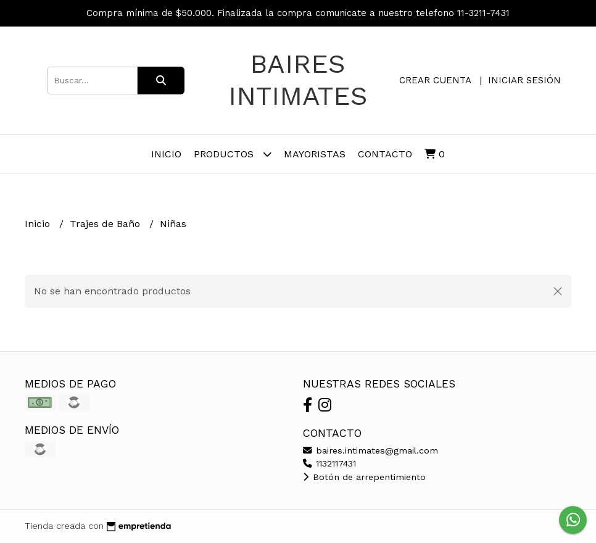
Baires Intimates (298, 79)
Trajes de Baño (106, 224)
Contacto (385, 154)
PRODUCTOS (232, 154)
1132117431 (329, 463)
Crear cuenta (435, 80)
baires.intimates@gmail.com (370, 450)
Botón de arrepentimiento (364, 477)
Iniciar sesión (524, 80)
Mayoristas (315, 154)
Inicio (166, 154)
